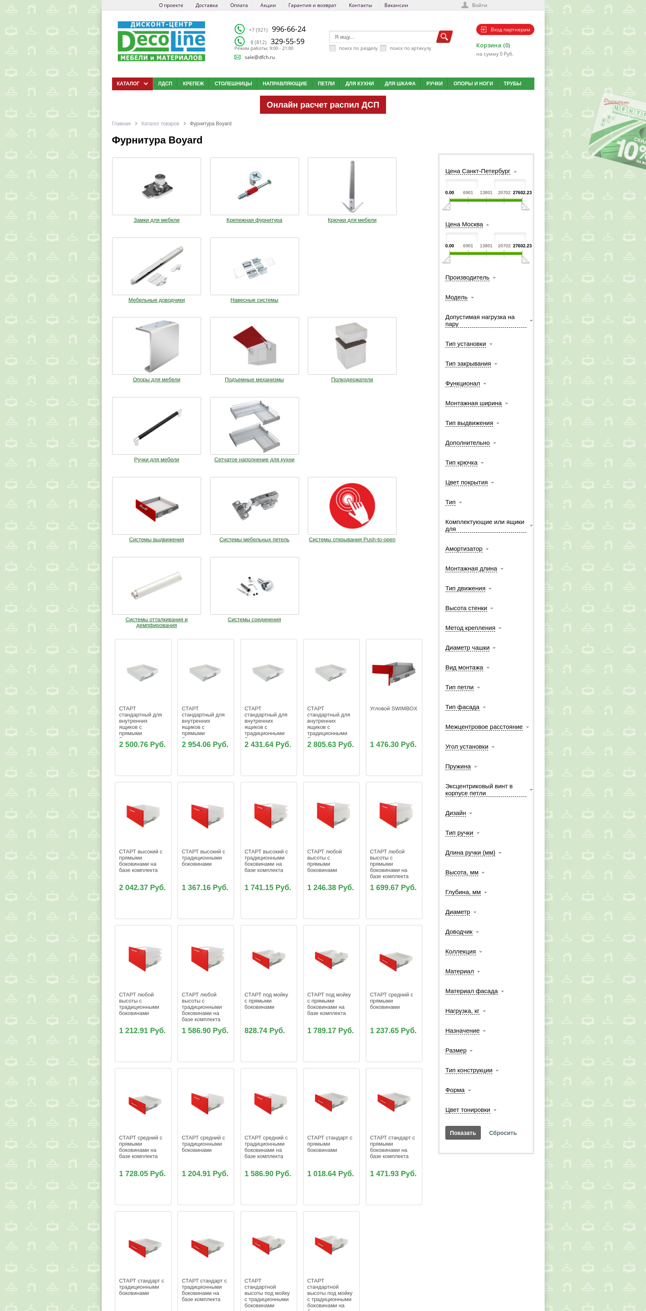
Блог (322, 1249)
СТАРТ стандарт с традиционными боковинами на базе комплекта (205, 1065)
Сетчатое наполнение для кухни (397, 304)
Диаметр (457, 911)
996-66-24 (277, 29)
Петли (326, 84)
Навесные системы (397, 216)
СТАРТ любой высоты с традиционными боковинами (140, 779)
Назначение (462, 1030)
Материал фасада (471, 990)
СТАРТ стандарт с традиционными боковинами (142, 1062)
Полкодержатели (269, 301)
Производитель (467, 277)
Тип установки (465, 343)
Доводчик (459, 931)
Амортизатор (463, 548)
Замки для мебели (140, 216)
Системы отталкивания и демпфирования (333, 392)
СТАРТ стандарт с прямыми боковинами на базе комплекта (393, 922)
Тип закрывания (468, 363)
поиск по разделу (358, 48)
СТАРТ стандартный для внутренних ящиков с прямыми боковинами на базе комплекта (204, 502)
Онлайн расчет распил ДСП (323, 104)
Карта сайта (329, 1269)
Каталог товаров (160, 124)
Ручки (434, 84)
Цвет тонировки (467, 1109)
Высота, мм (461, 872)
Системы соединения (397, 386)
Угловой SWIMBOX (393, 484)
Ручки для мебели (333, 301)
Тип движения (465, 588)
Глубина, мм (463, 891)
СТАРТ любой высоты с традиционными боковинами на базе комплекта (202, 782)
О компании (263, 1238)
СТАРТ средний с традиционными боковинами (204, 919)
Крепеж (193, 84)
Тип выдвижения (469, 422)
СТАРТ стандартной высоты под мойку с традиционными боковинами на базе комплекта (330, 1071)
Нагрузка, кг (462, 1010)
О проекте (171, 5)
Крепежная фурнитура (204, 216)
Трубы (513, 84)
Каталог (325, 1238)
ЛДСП (165, 84)
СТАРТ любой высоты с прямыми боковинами (325, 636)
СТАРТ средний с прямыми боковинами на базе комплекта (141, 922)
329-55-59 (277, 41)
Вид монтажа (464, 667)
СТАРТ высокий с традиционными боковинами (204, 633)
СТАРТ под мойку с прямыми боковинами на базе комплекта (329, 779)
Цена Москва (464, 224)
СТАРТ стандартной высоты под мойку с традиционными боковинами (268, 1068)
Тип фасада (462, 706)
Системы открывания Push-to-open (268, 389)
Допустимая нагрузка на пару (480, 320)
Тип (450, 501)
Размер (456, 1050)
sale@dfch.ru (260, 57)
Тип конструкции (469, 1070)
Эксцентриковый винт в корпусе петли (479, 789)
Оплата (239, 5)
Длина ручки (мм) (470, 852)
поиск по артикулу (410, 48)
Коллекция (460, 951)
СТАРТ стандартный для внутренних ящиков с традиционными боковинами (267, 499)
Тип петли (459, 687)
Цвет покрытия (466, 482)
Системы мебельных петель (204, 389)
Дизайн (455, 812)
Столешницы (233, 84)
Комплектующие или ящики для (484, 525)
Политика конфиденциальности (154, 1280)
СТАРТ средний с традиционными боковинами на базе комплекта (267, 922)
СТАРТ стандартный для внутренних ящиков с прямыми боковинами (141, 499)
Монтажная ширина (473, 402)
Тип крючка (461, 462)
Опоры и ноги (473, 84)
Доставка (207, 5)
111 (291, 1146)
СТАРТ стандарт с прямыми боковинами (330, 919)
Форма (455, 1089)
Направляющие (285, 84)
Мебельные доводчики (332, 219)
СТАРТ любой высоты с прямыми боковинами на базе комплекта (389, 639)
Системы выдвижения (140, 386)
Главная (121, 124)
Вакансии (396, 5)
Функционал (462, 383)
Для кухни (359, 84)
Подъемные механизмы (204, 304)
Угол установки (466, 746)
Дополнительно (467, 442)
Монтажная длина (471, 568)
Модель (456, 297)
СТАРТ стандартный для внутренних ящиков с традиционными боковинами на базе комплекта (329, 502)
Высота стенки (466, 607)
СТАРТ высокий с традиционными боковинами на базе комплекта (267, 636)
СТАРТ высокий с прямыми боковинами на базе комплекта (141, 636)
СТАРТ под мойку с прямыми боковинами (267, 776)
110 (279, 1146)
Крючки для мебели (268, 216)
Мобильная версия (137, 1288)
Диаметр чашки (467, 647)
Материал (459, 971)
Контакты (360, 5)
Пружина (458, 766)
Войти (479, 5)
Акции (268, 5)
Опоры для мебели (140, 301)
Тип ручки (459, 832)
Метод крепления (470, 627)
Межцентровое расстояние (484, 726)
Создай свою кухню (337, 1280)
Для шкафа (400, 84)
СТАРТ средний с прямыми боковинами (392, 776)
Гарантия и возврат (312, 5)
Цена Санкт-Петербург (477, 170)
